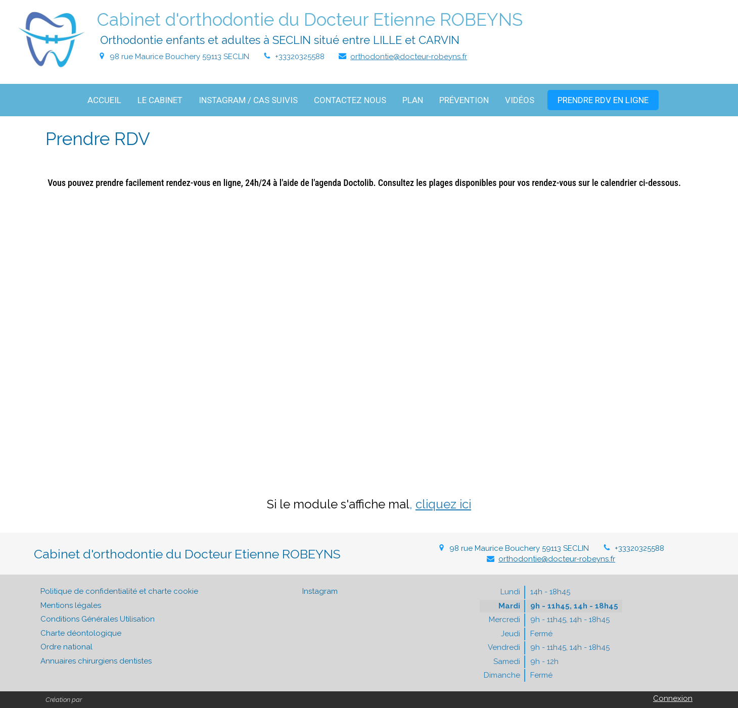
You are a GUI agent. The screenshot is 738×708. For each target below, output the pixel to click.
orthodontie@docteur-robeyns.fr (408, 56)
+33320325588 (300, 56)
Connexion (673, 698)
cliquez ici (443, 504)
